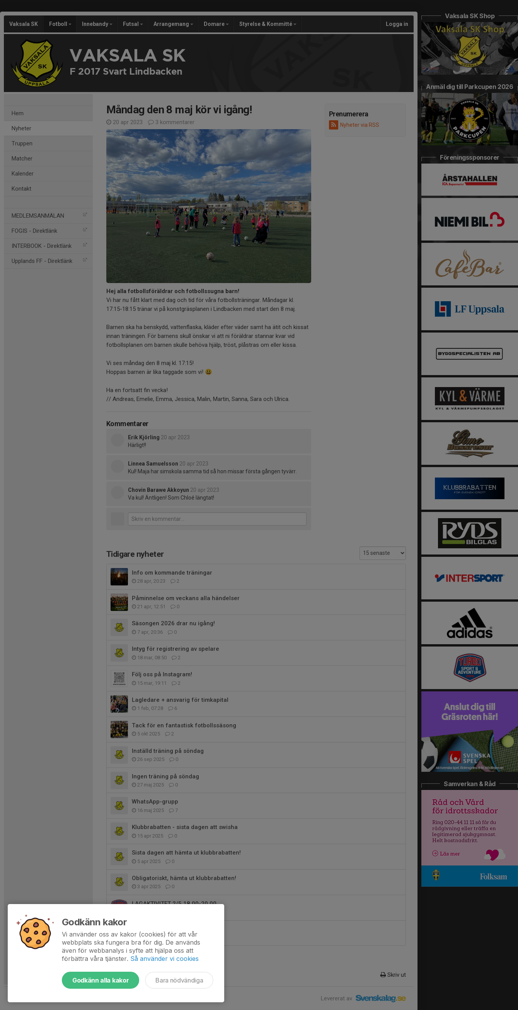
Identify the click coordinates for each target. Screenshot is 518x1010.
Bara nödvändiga (179, 980)
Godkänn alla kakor (100, 980)
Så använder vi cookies (164, 958)
